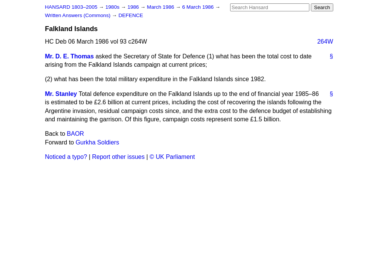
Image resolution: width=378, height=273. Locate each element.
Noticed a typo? (66, 157)
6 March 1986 (198, 7)
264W (325, 41)
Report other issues (118, 157)
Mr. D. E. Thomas (69, 56)
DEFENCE (130, 15)
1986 (133, 7)
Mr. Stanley (61, 94)
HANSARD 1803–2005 (71, 7)
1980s (113, 7)
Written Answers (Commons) (78, 15)
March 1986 (161, 7)
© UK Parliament (172, 157)
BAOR (75, 133)
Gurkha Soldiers (97, 142)
